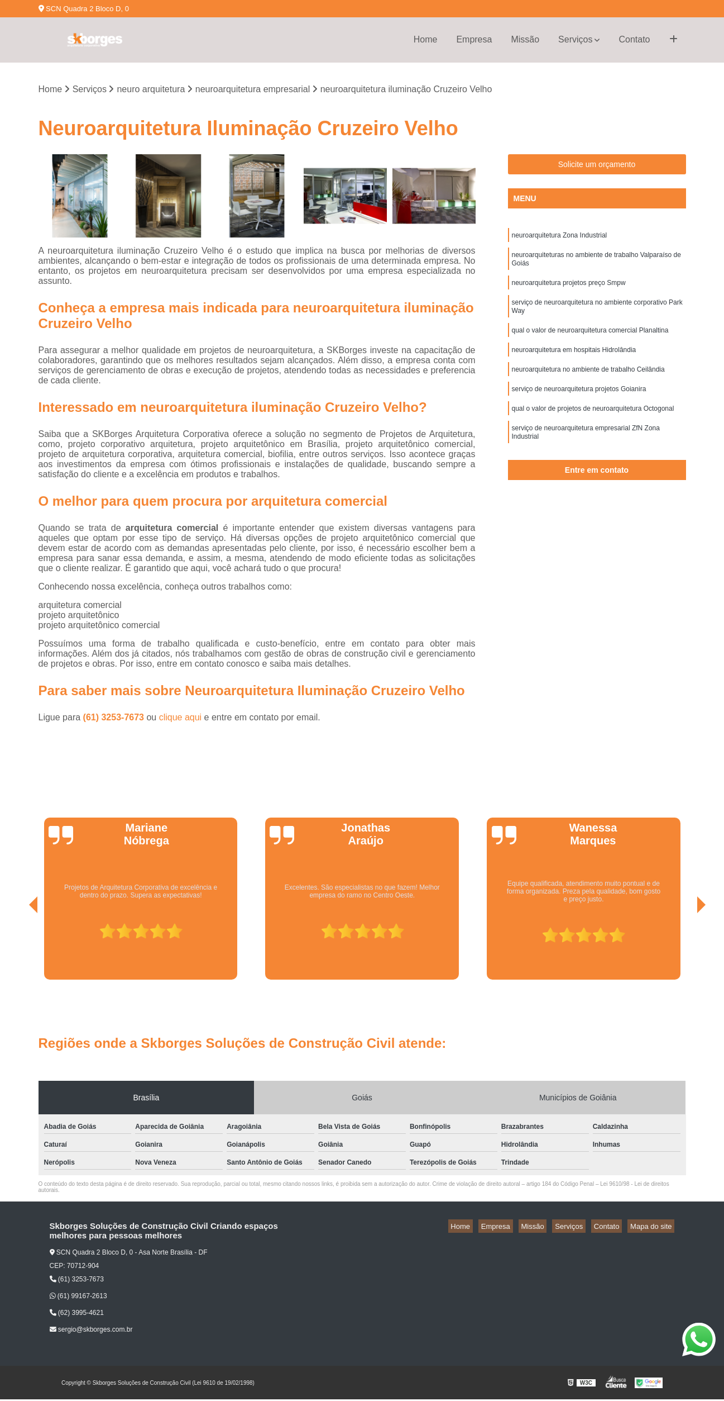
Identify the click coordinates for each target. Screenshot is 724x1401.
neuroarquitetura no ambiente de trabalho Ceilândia (588, 386)
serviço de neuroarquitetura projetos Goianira (579, 407)
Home (426, 39)
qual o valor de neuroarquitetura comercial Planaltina (590, 343)
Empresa (474, 39)
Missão (525, 39)
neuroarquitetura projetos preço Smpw (569, 291)
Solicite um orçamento (597, 166)
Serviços (575, 39)
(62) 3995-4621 (77, 1314)
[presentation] (18, 949)
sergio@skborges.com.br (91, 1331)
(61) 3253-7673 (115, 718)
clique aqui (180, 718)
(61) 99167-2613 (78, 1298)
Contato (634, 39)
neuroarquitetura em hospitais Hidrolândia (574, 364)
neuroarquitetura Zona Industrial (559, 238)
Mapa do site (653, 1227)
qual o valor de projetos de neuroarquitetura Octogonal (593, 428)
